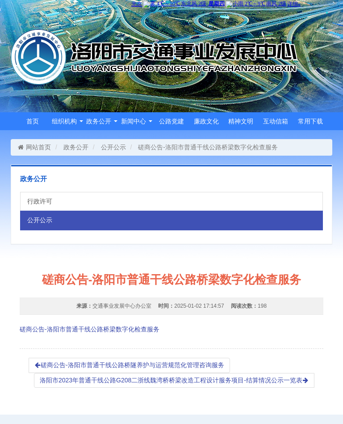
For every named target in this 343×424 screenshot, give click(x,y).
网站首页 (34, 147)
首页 (32, 121)
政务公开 (101, 121)
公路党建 (171, 121)
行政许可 (39, 201)
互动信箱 (275, 121)
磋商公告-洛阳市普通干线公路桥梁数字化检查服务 (89, 329)
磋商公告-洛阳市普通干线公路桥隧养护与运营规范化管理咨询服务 (129, 365)
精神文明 (240, 121)
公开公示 (113, 147)
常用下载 (310, 121)
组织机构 (67, 121)
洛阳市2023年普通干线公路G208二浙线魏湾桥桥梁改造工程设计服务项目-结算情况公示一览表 (174, 380)
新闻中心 (136, 121)
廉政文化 (206, 121)
